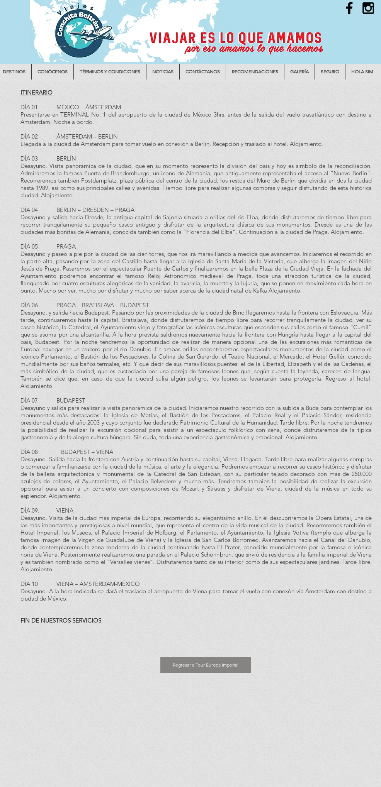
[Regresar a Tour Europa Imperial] (205, 665)
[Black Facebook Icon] (349, 8)
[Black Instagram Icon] (368, 8)
